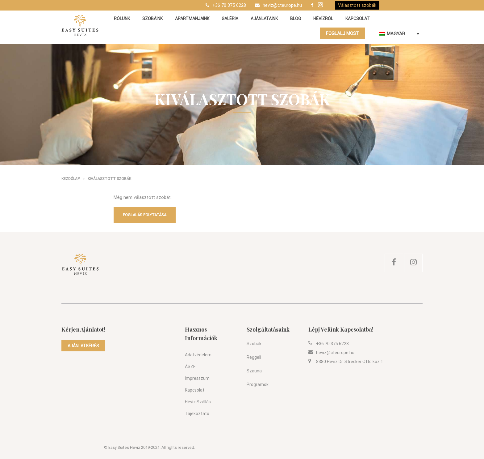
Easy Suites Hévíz (124, 447)
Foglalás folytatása (144, 214)
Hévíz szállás (198, 401)
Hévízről (323, 18)
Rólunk (122, 18)
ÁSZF (190, 366)
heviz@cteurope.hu (282, 5)
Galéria (230, 18)
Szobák (254, 343)
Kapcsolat (357, 18)
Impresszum (197, 378)
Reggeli (254, 357)
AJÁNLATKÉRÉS (83, 345)
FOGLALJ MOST (342, 33)
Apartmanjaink (192, 18)
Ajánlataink (264, 18)
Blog (295, 18)
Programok (258, 384)
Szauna (254, 370)
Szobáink (152, 18)
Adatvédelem (198, 354)
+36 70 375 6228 (229, 5)
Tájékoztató (197, 413)
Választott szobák (357, 5)
